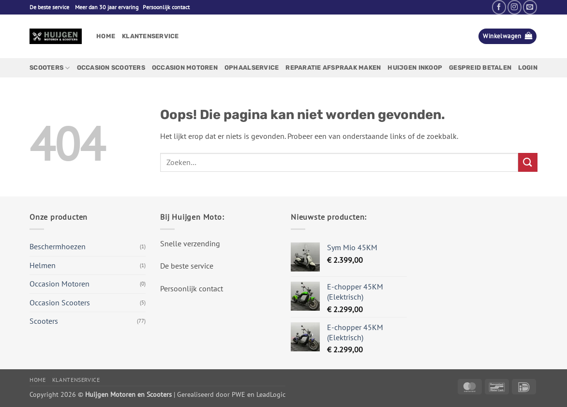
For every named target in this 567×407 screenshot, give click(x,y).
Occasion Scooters (111, 67)
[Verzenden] (527, 162)
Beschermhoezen (58, 246)
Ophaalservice (251, 67)
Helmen (43, 265)
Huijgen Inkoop (415, 67)
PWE (238, 394)
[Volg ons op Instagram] (514, 7)
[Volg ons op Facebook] (499, 7)
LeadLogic (270, 394)
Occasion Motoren (185, 67)
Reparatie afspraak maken (333, 67)
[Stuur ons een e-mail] (530, 7)
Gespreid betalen (480, 67)
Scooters (50, 68)
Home (105, 36)
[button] (507, 37)
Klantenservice (150, 36)
